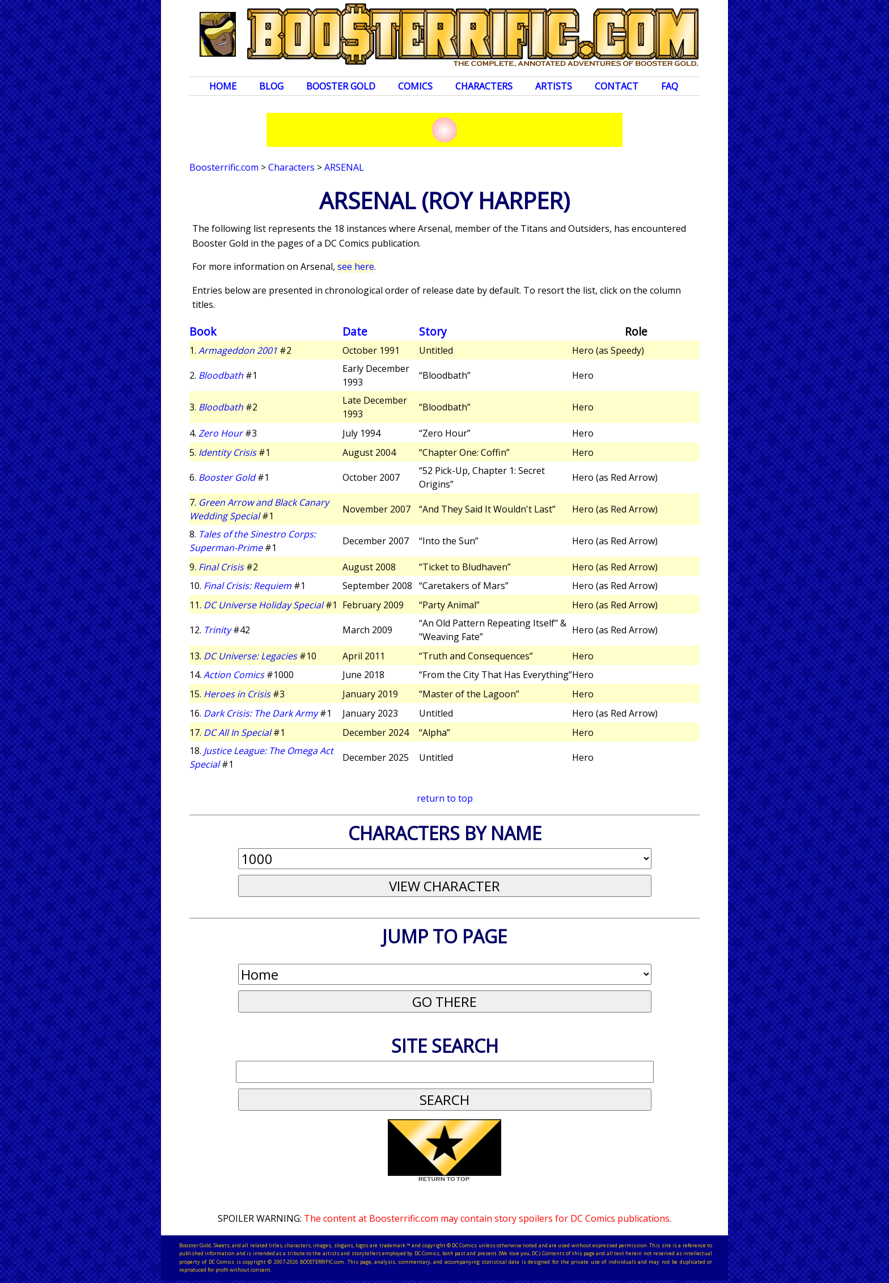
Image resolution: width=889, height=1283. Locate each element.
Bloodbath (220, 375)
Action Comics (234, 674)
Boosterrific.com (224, 167)
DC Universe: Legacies (250, 656)
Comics (415, 86)
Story (433, 331)
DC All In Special (237, 732)
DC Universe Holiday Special (263, 605)
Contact (616, 86)
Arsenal (344, 167)
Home (222, 86)
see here (355, 266)
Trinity (217, 630)
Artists (553, 86)
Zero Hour (220, 433)
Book (203, 331)
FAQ (669, 86)
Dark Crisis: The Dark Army (261, 713)
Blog (271, 86)
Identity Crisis (227, 452)
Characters (484, 86)
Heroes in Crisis (237, 694)
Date (354, 331)
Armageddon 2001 (237, 350)
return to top (445, 798)
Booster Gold (340, 86)
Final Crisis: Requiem (247, 585)
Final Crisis (221, 567)
